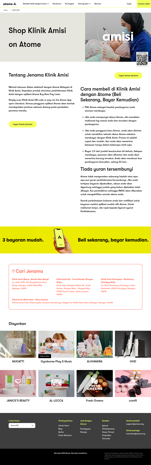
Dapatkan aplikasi (144, 4)
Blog (60, 429)
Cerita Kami (63, 426)
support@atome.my (135, 424)
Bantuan (97, 4)
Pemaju (83, 432)
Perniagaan (69, 4)
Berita (61, 432)
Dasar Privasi (108, 432)
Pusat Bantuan (65, 435)
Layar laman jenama (22, 124)
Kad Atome (57, 4)
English (129, 4)
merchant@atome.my (135, 434)
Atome (6, 10)
